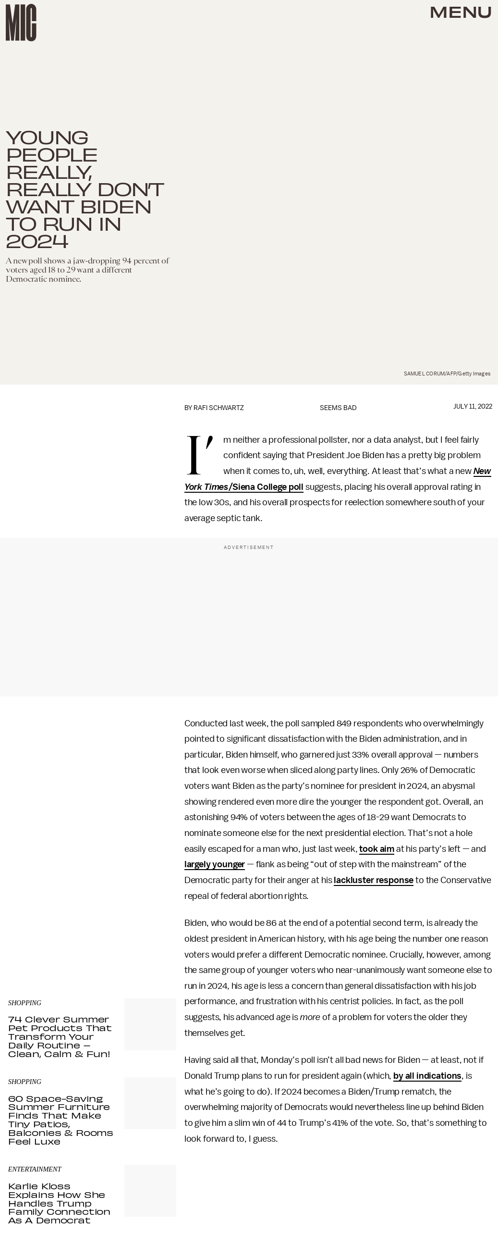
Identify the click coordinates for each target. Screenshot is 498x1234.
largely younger (214, 864)
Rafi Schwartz (219, 407)
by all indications (427, 1076)
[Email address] (92, 879)
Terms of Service (142, 920)
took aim (376, 849)
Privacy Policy (28, 925)
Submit (152, 906)
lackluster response (373, 880)
